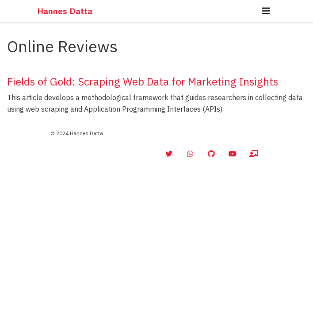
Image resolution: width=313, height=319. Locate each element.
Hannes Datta (64, 10)
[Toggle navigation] (266, 11)
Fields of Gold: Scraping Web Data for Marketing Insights (142, 81)
